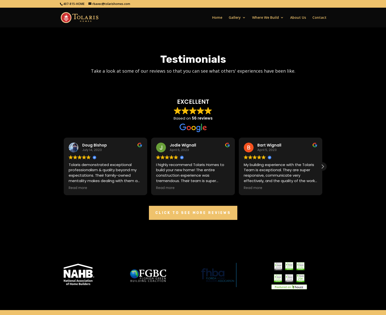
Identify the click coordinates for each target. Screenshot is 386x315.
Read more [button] (78, 188)
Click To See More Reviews (193, 213)
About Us (298, 18)
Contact (319, 18)
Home (217, 18)
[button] (322, 166)
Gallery (235, 18)
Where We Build (265, 18)
